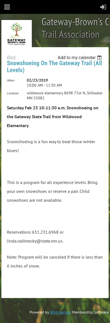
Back (11, 57)
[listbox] (80, 57)
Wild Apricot (60, 312)
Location (13, 93)
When (10, 80)
